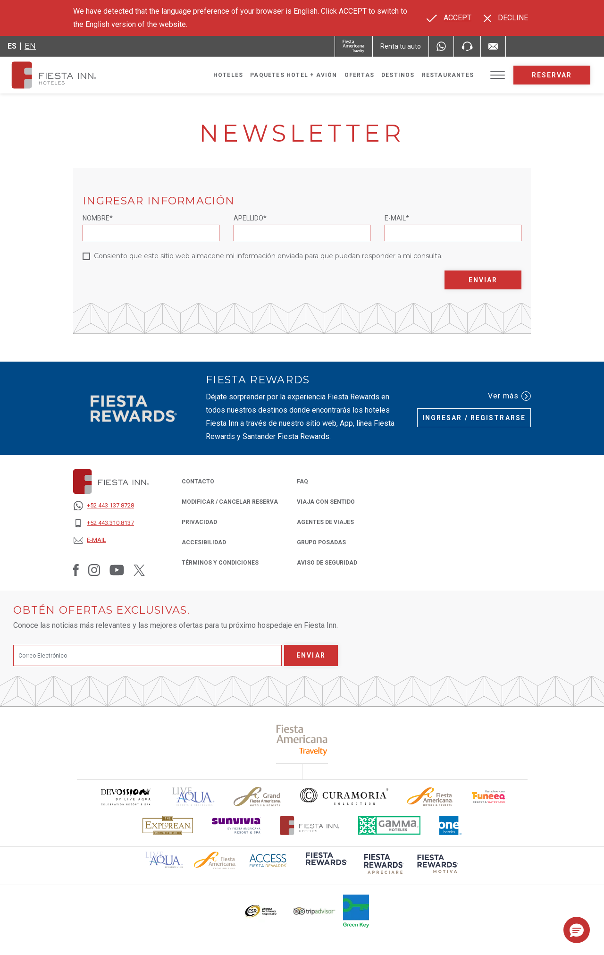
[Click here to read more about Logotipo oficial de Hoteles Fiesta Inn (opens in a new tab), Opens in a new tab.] (310, 825)
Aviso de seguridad (327, 562)
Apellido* (250, 218)
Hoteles (228, 75)
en (30, 46)
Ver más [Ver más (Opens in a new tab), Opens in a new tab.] (509, 396)
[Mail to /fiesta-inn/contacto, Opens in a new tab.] (493, 46)
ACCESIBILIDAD (204, 542)
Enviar (483, 280)
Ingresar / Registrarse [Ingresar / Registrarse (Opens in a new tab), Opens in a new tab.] (474, 418)
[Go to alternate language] (449, 18)
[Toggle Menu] (497, 75)
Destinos (398, 75)
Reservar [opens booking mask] (552, 75)
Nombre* (98, 218)
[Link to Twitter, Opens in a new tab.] (139, 569)
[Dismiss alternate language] (506, 18)
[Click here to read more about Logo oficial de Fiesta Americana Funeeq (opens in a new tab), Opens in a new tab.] (489, 796)
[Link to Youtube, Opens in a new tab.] (116, 569)
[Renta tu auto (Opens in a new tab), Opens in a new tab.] (400, 46)
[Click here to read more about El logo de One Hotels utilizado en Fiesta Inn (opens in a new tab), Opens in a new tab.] (450, 825)
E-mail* (397, 218)
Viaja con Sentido (326, 502)
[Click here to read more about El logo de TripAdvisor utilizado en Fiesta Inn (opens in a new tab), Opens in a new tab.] (314, 911)
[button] (576, 930)
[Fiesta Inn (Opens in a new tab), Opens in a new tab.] (353, 46)
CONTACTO (198, 481)
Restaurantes (448, 75)
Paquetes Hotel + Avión (293, 77)
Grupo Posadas (321, 542)
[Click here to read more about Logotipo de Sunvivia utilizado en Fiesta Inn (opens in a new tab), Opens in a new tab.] (236, 825)
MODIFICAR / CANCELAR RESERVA (230, 502)
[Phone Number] (467, 46)
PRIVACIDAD (199, 521)
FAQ (302, 481)
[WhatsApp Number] (441, 46)
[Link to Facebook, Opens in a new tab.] (76, 569)
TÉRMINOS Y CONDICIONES (220, 562)
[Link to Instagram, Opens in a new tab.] (94, 569)
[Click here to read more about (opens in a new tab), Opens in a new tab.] (302, 740)
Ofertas (359, 75)
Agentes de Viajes (325, 521)
